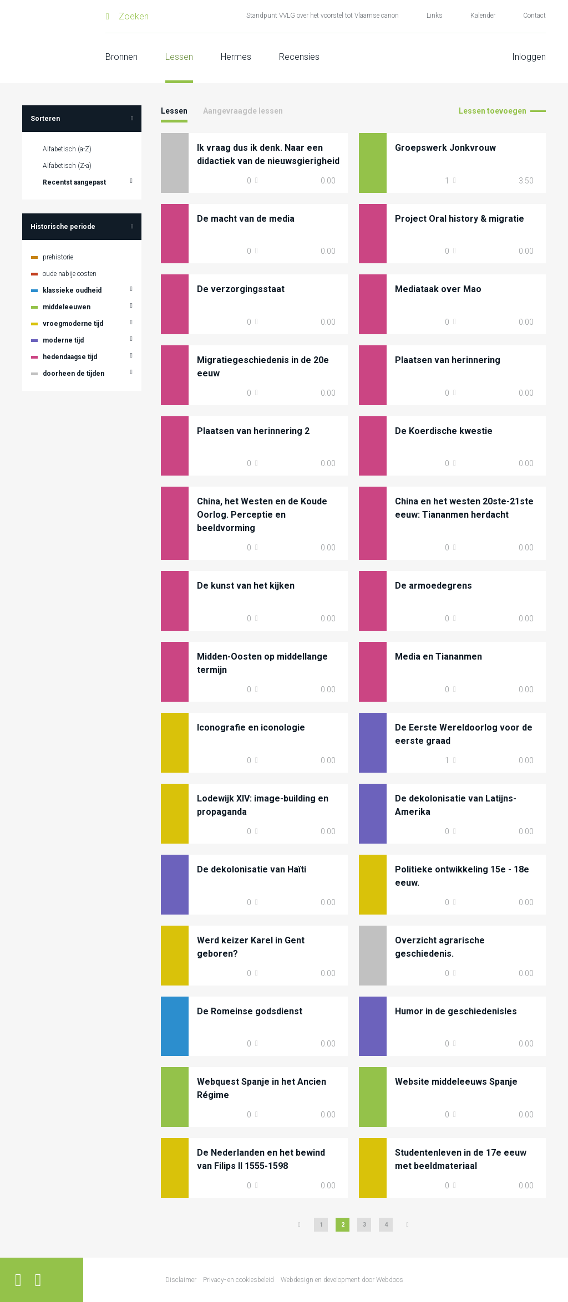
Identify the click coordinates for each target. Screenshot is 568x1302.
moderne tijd (63, 340)
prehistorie (58, 257)
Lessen (179, 57)
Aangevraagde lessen (243, 110)
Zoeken (134, 16)
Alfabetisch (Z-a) (67, 166)
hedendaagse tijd (70, 357)
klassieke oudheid (72, 290)
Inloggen (529, 57)
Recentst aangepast (74, 182)
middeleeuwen (66, 307)
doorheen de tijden (73, 373)
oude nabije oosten (70, 274)
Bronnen (121, 57)
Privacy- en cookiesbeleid (238, 1280)
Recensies (299, 57)
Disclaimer (180, 1280)
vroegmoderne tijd (73, 324)
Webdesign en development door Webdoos (342, 1280)
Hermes (236, 57)
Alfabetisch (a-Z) (67, 149)
